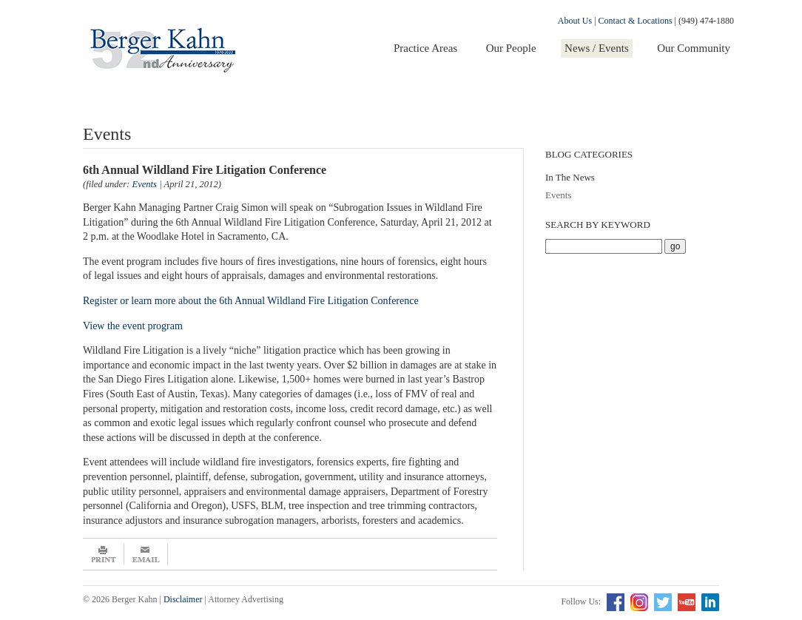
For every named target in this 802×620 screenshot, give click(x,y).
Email (146, 554)
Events (558, 195)
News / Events (597, 48)
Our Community (693, 48)
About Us (575, 21)
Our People (511, 48)
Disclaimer (183, 599)
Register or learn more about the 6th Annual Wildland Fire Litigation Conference (252, 300)
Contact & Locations (636, 21)
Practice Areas (425, 48)
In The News (570, 177)
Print (103, 554)
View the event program (133, 325)
